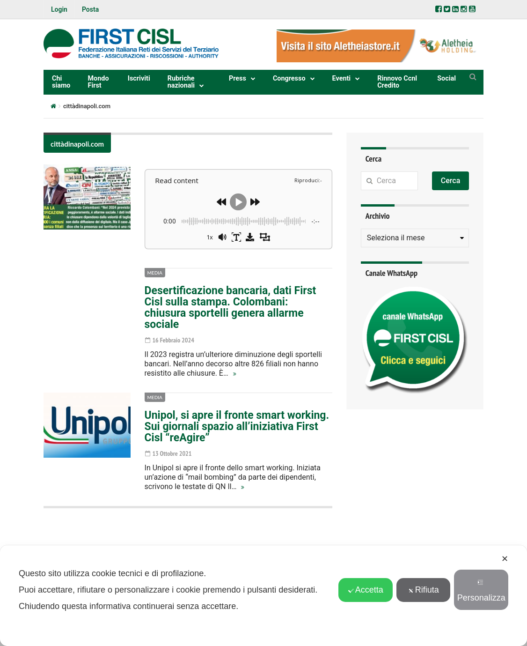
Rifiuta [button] (423, 589)
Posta (90, 9)
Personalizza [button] (481, 590)
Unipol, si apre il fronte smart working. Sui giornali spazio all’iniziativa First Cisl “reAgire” (237, 426)
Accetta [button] (365, 589)
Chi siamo (61, 81)
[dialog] (263, 595)
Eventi (341, 78)
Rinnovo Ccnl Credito (397, 81)
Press (237, 78)
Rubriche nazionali (181, 81)
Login (59, 9)
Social (446, 78)
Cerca (451, 180)
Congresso (289, 78)
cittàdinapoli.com (77, 144)
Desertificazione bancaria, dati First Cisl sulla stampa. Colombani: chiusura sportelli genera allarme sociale (230, 307)
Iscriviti (139, 78)
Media (154, 272)
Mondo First (98, 81)
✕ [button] (504, 559)
